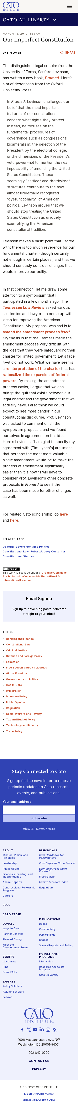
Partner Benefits (13, 934)
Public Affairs (11, 869)
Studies (44, 940)
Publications (49, 919)
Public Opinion (15, 702)
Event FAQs (10, 972)
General (8, 546)
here (64, 514)
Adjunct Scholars (13, 991)
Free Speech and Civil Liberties (26, 667)
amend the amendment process (36, 332)
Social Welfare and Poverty (24, 713)
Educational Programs (49, 955)
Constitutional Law (18, 644)
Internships (46, 961)
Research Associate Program (52, 968)
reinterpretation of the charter (33, 368)
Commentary (47, 929)
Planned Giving (12, 939)
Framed (52, 78)
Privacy (39, 1069)
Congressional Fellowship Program (19, 889)
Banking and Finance (20, 638)
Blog (7, 905)
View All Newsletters (39, 829)
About (8, 850)
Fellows (7, 997)
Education (12, 661)
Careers (8, 896)
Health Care (14, 685)
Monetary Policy (16, 696)
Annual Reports (12, 882)
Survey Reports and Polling (56, 945)
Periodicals (48, 850)
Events (8, 956)
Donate (8, 924)
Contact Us (39, 1061)
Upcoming (9, 961)
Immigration (14, 690)
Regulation (13, 708)
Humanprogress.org (39, 1100)
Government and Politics (22, 679)
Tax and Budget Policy (20, 719)
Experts (9, 981)
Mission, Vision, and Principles (15, 856)
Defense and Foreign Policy (24, 656)
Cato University (48, 975)
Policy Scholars (12, 986)
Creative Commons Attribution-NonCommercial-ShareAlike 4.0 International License (35, 576)
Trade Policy (14, 731)
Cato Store (12, 914)
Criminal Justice (16, 650)
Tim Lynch (13, 52)
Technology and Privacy (22, 725)
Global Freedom (16, 673)
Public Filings (47, 934)
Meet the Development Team (15, 946)
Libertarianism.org (39, 1093)
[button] (39, 19)
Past (5, 967)
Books (43, 924)
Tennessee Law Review (24, 307)
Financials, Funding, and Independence (18, 875)
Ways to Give (11, 928)
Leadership (10, 863)
